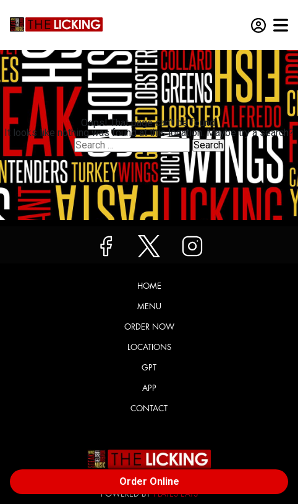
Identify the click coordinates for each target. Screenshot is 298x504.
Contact (149, 408)
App (149, 388)
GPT (149, 368)
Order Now (149, 327)
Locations (149, 347)
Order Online (149, 481)
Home (149, 286)
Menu (149, 306)
